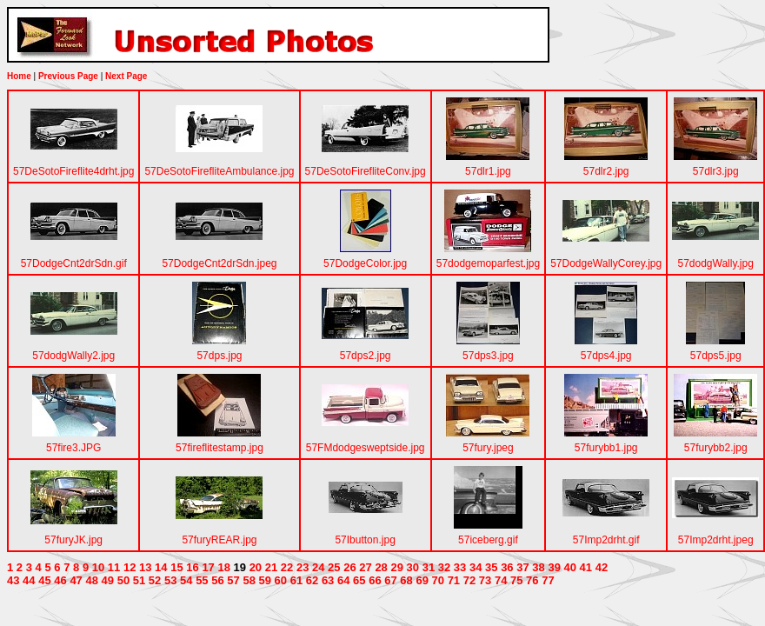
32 (444, 567)
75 (516, 580)
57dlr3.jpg (716, 171)
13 (145, 567)
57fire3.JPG (73, 448)
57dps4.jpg (606, 356)
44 (29, 580)
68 (406, 580)
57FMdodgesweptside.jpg (365, 448)
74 (501, 580)
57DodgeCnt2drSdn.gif (74, 263)
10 (98, 567)
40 (570, 567)
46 (60, 580)
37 (522, 567)
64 (343, 580)
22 (287, 567)
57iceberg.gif (488, 540)
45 (44, 580)
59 (265, 580)
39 (554, 567)
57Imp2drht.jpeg (716, 540)
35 (491, 567)
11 (114, 567)
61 (296, 580)
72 (469, 580)
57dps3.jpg (488, 356)
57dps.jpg (219, 356)
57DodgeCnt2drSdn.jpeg (219, 263)
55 (202, 580)
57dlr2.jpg (606, 171)
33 (460, 567)
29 (396, 567)
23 (302, 567)
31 (428, 567)
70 (438, 580)
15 (176, 567)
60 (281, 580)
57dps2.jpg (365, 356)
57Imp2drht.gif (606, 540)
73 (485, 580)
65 (359, 580)
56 (217, 580)
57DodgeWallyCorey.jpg (606, 263)
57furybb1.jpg (606, 448)
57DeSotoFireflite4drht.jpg (73, 171)
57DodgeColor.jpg (365, 263)
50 (123, 580)
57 (233, 580)
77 (548, 580)
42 (601, 567)
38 (538, 567)
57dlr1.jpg (488, 171)
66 (375, 580)
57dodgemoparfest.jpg (488, 263)
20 (255, 567)
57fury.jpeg (487, 448)
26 (349, 567)
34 (475, 567)
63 (328, 580)
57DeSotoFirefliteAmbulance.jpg (219, 171)
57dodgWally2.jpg (73, 356)
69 (422, 580)
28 (381, 567)
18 (223, 567)
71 (454, 580)
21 (271, 567)
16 (192, 567)
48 (91, 580)
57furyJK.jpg (73, 540)
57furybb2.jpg (716, 448)
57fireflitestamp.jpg (219, 448)
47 (76, 580)
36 (507, 567)
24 (318, 567)
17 (208, 567)
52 (155, 580)
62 (312, 580)
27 (365, 567)
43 (13, 580)
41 (586, 567)
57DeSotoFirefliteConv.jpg (365, 171)
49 (108, 580)
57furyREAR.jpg (219, 540)
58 (249, 580)
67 (390, 580)
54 (186, 580)
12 (129, 567)
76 (532, 580)
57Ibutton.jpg (365, 540)
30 (413, 567)
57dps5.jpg (716, 356)
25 (334, 567)
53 (170, 580)
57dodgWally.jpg (716, 263)
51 (139, 580)
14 (161, 567)
